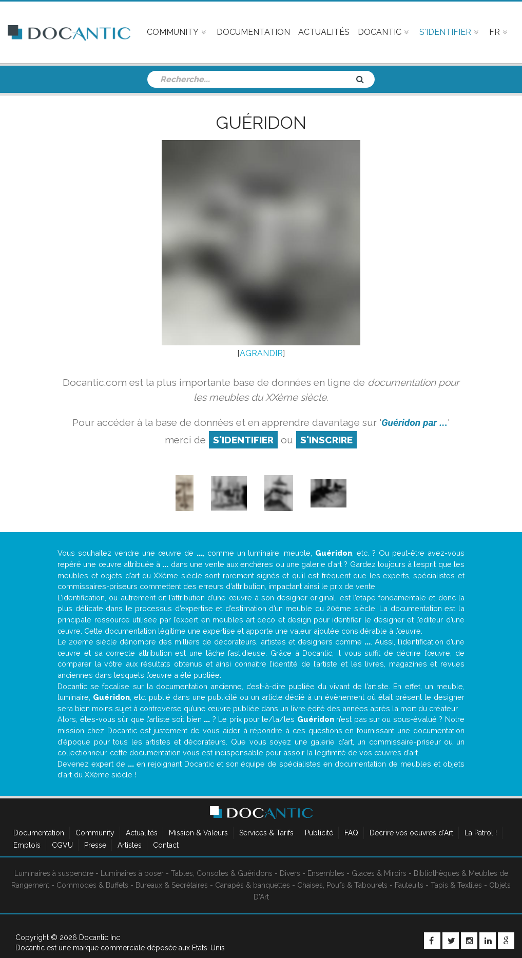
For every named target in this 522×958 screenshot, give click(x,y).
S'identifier (243, 439)
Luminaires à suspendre (53, 873)
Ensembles (325, 873)
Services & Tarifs (266, 833)
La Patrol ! (481, 833)
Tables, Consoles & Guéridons (222, 873)
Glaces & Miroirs (379, 873)
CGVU (62, 845)
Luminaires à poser (132, 873)
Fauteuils (409, 885)
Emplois (27, 845)
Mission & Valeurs (198, 833)
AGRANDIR (261, 353)
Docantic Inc (99, 937)
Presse (95, 845)
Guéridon (261, 122)
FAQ (351, 833)
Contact (166, 845)
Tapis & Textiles (456, 885)
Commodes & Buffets (92, 885)
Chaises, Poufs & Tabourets (342, 885)
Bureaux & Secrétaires (172, 885)
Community (94, 833)
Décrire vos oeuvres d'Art (411, 833)
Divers (290, 873)
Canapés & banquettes (252, 885)
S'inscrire (326, 439)
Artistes (130, 845)
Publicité (319, 833)
